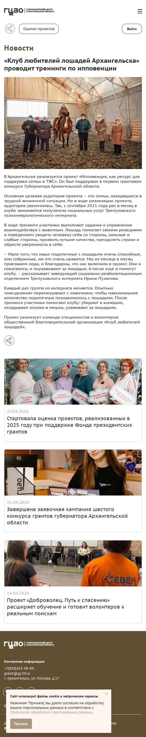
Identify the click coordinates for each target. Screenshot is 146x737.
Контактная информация (24, 661)
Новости (19, 48)
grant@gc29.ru (17, 673)
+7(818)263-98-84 (19, 668)
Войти (132, 29)
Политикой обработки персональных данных (51, 712)
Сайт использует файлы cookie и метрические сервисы (54, 696)
